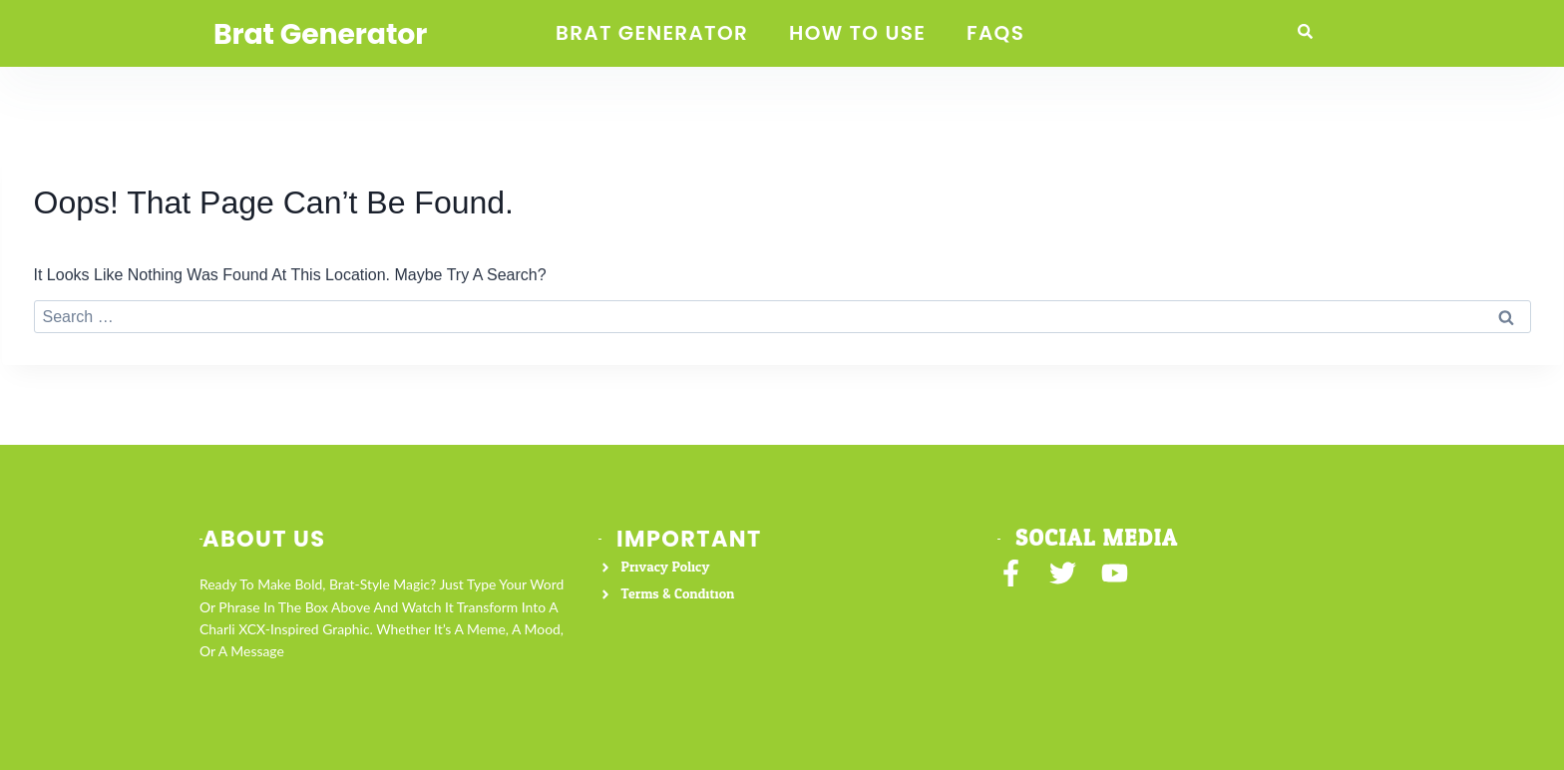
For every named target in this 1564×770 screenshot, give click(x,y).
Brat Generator (327, 34)
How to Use (857, 33)
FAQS (995, 33)
